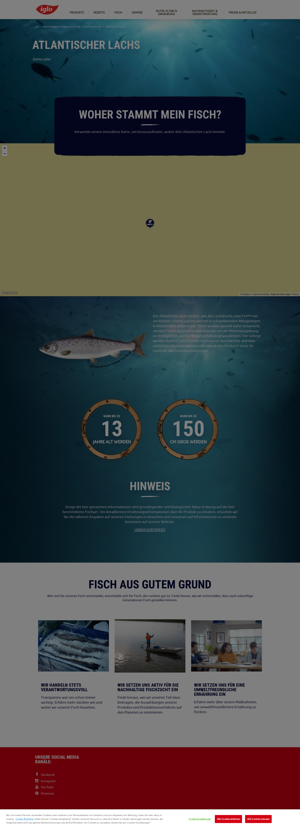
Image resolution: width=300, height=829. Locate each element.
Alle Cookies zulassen (258, 819)
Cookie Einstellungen (200, 819)
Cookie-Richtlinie (24, 819)
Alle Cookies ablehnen (228, 819)
